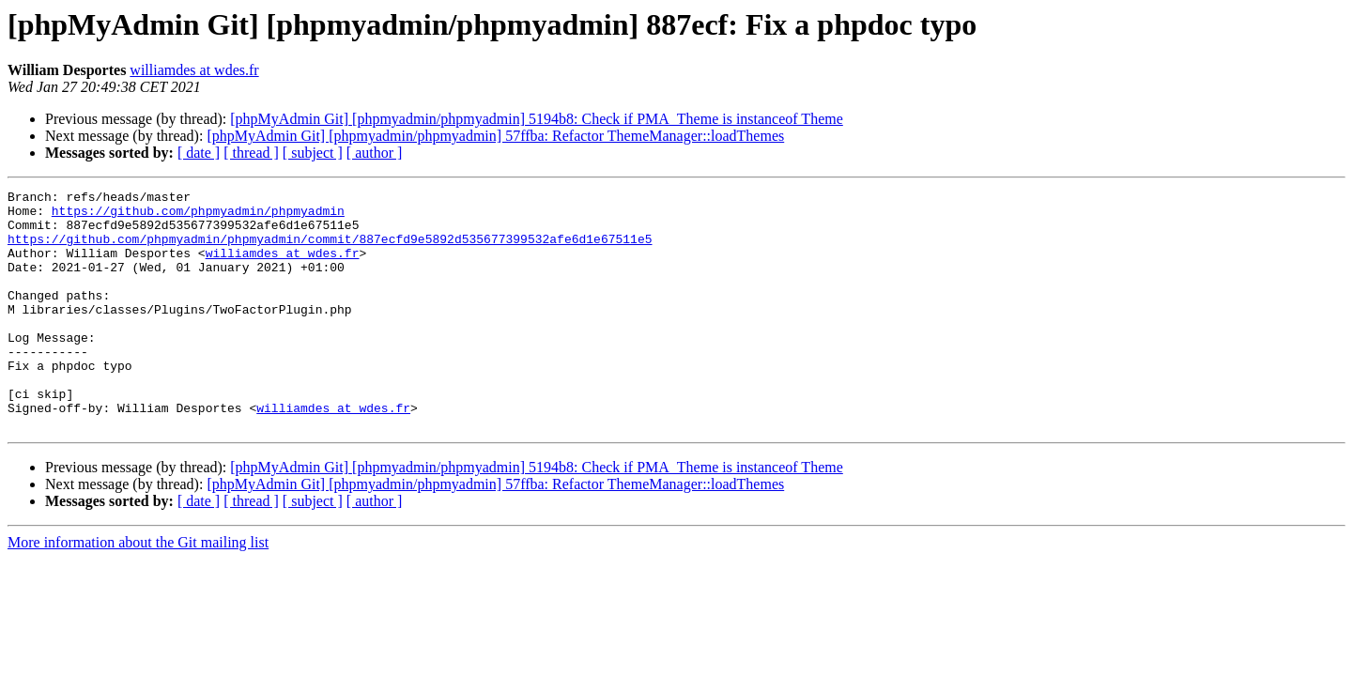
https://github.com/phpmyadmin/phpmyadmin (198, 215)
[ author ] (374, 153)
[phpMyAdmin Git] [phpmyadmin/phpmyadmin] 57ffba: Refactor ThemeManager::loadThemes (495, 136)
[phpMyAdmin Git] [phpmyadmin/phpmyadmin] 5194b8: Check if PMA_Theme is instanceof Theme (536, 119)
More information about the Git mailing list (138, 590)
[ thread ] (251, 153)
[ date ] (198, 153)
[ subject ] (313, 153)
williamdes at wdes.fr (194, 70)
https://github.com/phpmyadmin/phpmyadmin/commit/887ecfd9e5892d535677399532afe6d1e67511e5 (330, 249)
